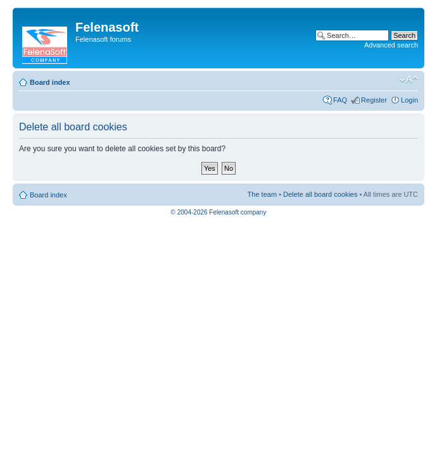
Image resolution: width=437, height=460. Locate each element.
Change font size (409, 79)
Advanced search (391, 45)
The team (262, 194)
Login (409, 100)
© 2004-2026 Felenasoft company (219, 212)
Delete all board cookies (320, 194)
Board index (50, 82)
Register (374, 100)
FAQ (340, 100)
